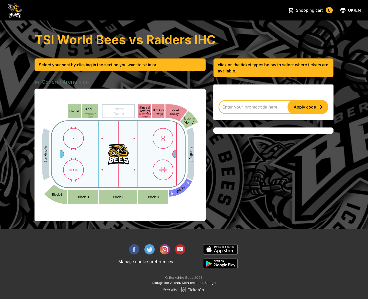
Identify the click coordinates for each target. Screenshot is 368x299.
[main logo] (15, 10)
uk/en (350, 10)
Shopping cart (314, 10)
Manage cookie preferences (145, 261)
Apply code (308, 107)
